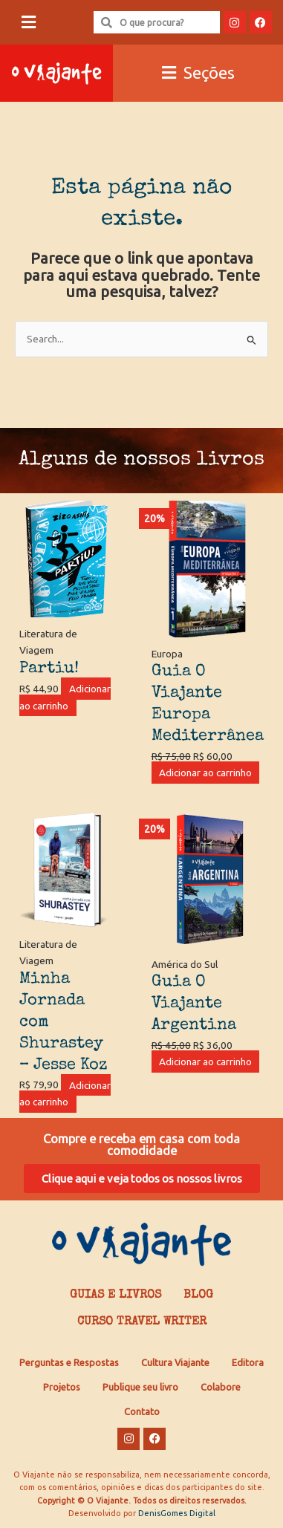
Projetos (61, 1387)
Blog (198, 1295)
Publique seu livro (140, 1387)
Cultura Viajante (175, 1362)
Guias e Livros (115, 1295)
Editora (248, 1362)
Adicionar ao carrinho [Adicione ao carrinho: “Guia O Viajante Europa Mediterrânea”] (205, 772)
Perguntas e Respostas (69, 1362)
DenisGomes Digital (176, 1513)
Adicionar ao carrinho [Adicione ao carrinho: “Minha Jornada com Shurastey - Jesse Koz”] (64, 1093)
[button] (28, 22)
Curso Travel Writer (141, 1322)
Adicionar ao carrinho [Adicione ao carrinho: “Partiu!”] (64, 697)
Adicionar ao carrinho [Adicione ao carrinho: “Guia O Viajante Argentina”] (205, 1061)
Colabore (221, 1387)
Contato (142, 1411)
